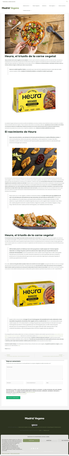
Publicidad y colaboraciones (8, 1)
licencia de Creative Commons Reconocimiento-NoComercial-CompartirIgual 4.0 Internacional (40, 428)
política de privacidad (30, 393)
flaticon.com (46, 431)
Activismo (42, 5)
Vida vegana (49, 5)
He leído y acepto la (16, 394)
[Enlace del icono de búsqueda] (67, 2)
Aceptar (31, 440)
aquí (19, 345)
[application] (29, 5)
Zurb (40, 431)
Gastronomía (26, 5)
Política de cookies (6, 453)
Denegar (48, 440)
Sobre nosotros (57, 5)
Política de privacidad (15, 453)
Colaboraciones (27, 10)
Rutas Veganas (34, 5)
